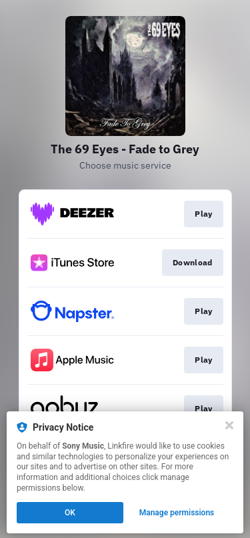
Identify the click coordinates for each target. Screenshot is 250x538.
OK (70, 512)
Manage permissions (177, 512)
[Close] (229, 425)
